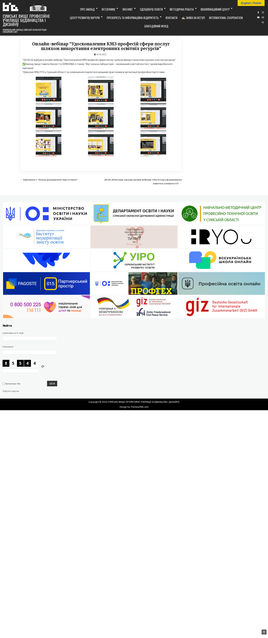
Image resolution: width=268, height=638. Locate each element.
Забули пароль (11, 391)
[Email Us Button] (263, 17)
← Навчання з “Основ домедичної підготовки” (49, 179)
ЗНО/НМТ (127, 9)
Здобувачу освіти (151, 9)
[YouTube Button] (258, 17)
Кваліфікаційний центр (215, 9)
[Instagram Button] (263, 12)
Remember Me (12, 383)
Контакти (171, 18)
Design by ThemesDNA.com (134, 407)
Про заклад (87, 9)
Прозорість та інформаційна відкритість (133, 18)
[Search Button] (263, 22)
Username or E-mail (13, 333)
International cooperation (226, 18)
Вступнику (108, 9)
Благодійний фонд (156, 26)
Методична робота (182, 9)
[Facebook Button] (258, 12)
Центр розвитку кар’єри (85, 18)
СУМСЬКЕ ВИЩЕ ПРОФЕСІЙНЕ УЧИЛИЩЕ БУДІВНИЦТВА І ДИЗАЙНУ (26, 20)
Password (8, 346)
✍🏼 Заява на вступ (193, 18)
